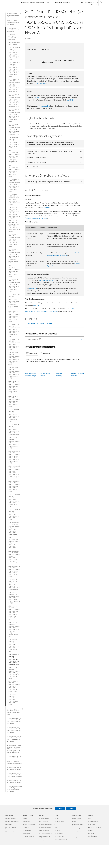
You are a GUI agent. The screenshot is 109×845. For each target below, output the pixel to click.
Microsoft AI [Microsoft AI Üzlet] (57, 818)
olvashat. (36, 98)
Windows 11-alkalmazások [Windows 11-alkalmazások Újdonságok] (11, 832)
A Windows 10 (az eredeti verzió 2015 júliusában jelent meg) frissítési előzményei (14, 788)
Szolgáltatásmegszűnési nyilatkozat (14, 43)
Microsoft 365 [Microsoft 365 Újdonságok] (8, 824)
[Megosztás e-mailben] (34, 318)
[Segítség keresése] (96, 2)
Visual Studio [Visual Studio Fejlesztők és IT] (75, 841)
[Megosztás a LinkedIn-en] (30, 318)
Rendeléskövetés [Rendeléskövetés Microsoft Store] (27, 830)
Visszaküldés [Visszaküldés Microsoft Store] (26, 827)
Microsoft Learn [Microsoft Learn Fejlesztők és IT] (75, 821)
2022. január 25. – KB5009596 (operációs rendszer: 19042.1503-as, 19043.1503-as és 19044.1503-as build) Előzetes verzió (14, 415)
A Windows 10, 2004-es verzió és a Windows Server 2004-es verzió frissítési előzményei (15, 720)
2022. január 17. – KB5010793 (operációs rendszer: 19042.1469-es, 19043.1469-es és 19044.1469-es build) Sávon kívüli (14, 429)
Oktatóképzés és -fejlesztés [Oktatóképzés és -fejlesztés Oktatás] (45, 833)
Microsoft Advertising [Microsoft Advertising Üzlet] (59, 833)
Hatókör (28, 38)
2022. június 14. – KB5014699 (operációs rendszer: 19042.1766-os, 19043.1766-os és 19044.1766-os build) (14, 271)
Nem (71, 808)
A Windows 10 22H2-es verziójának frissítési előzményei (14, 15)
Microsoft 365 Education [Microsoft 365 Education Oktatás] (45, 827)
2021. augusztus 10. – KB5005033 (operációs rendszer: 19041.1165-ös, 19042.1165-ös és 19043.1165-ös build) (14, 571)
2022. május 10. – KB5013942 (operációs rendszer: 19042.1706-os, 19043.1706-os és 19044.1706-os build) (14, 316)
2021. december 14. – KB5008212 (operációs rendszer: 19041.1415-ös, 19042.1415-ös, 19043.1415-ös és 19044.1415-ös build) (14, 457)
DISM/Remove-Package (47, 280)
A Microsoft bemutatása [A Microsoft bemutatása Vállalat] (93, 821)
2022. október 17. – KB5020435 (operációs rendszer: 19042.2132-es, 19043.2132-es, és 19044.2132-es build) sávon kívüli (14, 129)
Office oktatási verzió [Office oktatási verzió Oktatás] (44, 830)
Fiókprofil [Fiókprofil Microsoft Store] (25, 818)
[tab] (32, 353)
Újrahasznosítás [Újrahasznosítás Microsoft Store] (26, 833)
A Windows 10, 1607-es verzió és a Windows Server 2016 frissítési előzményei (15, 774)
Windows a (33, 288)
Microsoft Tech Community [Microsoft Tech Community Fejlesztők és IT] (78, 829)
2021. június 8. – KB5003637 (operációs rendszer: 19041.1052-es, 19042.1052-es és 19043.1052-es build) (14, 673)
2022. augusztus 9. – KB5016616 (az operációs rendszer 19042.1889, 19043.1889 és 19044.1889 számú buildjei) (14, 199)
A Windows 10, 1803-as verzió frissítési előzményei (14, 757)
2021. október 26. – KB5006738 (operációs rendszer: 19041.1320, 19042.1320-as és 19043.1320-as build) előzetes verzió (14, 500)
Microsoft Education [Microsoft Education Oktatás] (44, 818)
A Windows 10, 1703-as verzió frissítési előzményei (14, 768)
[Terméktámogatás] (27, 2)
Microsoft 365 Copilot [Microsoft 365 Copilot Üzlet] (59, 836)
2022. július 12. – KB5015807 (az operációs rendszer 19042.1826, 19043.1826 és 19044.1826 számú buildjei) (14, 226)
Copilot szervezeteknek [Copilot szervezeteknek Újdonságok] (10, 818)
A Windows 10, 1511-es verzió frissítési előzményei (14, 781)
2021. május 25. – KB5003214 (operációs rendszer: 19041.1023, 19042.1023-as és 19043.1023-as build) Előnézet (14, 686)
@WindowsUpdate (43, 106)
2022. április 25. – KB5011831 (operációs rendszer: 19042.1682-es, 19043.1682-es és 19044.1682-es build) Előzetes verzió (14, 330)
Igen (60, 808)
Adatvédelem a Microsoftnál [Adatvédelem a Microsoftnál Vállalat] (94, 827)
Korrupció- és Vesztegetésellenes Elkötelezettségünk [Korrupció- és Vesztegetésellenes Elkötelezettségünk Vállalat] (92, 835)
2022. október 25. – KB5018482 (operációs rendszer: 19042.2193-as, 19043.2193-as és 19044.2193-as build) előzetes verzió (14, 115)
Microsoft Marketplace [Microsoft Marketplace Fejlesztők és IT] (77, 832)
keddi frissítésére (41, 83)
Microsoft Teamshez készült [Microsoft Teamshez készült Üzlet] (60, 839)
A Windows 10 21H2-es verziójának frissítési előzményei (14, 22)
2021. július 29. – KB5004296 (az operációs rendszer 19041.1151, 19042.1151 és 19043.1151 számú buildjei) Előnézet (14, 584)
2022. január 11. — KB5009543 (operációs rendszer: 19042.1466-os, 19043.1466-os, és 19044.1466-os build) (14, 443)
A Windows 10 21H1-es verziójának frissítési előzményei (13, 29)
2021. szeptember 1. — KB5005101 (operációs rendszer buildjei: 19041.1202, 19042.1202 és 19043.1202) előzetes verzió (14, 557)
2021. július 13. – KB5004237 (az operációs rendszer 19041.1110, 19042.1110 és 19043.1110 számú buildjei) (14, 598)
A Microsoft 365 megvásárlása (62, 2)
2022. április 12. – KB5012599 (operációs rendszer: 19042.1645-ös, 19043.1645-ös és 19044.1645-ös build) (14, 344)
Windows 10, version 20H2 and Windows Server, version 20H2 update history (15, 711)
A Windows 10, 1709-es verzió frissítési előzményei (14, 762)
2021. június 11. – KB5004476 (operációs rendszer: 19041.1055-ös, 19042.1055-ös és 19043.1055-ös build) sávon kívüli (14, 660)
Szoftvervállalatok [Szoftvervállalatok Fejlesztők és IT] (76, 838)
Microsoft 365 (40, 2)
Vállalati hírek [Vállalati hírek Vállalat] (91, 824)
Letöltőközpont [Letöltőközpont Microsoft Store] (26, 821)
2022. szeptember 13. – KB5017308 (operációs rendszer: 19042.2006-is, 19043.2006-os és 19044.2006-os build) (14, 171)
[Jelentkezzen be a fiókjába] (101, 2)
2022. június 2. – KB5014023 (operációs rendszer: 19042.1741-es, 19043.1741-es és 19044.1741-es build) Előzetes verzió (14, 285)
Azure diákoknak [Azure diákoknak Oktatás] (43, 841)
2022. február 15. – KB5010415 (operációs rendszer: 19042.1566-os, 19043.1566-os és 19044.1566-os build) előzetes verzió (14, 387)
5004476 (36, 305)
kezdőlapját (70, 100)
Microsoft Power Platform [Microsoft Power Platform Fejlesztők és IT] (78, 835)
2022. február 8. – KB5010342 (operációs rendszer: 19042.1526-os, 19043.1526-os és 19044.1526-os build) (14, 401)
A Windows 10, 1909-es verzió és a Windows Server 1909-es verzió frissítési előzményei (15, 729)
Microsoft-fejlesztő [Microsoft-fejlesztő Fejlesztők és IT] (76, 818)
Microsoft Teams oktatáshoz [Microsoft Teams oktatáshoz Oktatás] (45, 824)
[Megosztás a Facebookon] (26, 318)
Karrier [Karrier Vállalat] (89, 818)
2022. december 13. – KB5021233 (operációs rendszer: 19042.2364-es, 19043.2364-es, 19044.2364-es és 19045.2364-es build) (14, 53)
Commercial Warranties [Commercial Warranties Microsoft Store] (28, 836)
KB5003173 (47, 207)
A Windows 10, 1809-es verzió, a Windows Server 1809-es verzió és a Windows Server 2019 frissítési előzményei (14, 748)
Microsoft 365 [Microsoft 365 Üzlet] (57, 830)
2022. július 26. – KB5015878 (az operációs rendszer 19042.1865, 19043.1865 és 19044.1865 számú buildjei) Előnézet (14, 213)
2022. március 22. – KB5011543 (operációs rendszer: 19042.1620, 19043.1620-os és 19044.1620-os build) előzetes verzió (14, 358)
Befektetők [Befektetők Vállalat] (90, 830)
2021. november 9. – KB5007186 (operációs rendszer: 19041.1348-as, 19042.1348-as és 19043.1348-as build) (14, 486)
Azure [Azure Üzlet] (55, 824)
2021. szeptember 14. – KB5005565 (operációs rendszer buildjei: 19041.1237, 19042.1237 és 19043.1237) (14, 543)
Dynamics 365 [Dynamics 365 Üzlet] (57, 827)
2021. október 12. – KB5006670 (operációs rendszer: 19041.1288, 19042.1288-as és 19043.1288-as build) (14, 514)
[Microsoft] (11, 2)
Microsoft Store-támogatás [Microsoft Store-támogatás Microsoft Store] (29, 824)
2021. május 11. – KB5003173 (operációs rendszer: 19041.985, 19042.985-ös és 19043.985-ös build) (14, 699)
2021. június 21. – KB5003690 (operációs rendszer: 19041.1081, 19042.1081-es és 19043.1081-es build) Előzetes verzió (14, 645)
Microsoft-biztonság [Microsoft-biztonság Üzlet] (59, 821)
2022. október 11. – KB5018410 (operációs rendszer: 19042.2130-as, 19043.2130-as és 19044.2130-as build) (14, 143)
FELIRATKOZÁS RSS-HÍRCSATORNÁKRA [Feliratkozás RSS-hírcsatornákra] (39, 324)
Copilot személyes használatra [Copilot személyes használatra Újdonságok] (12, 821)
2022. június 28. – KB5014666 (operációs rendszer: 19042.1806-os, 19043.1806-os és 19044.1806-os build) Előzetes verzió (14, 240)
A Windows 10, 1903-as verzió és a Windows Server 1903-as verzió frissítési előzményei (15, 738)
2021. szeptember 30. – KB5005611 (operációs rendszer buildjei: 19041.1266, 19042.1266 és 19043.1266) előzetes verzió (14, 528)
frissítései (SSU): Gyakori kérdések (36, 218)
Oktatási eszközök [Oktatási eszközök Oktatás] (43, 821)
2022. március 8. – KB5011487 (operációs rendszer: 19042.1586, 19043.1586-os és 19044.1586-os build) (14, 373)
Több (47, 2)
